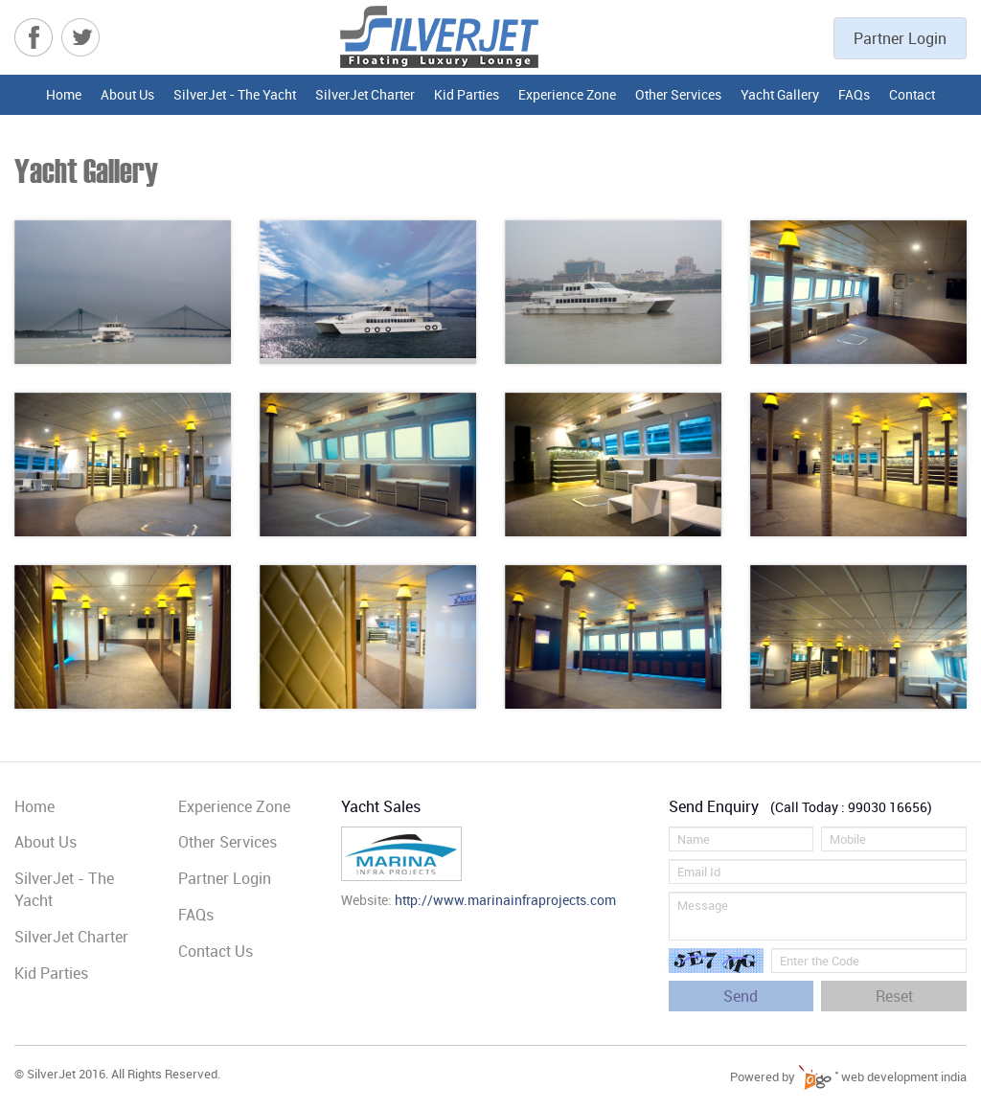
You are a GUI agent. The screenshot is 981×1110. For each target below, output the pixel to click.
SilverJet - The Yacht (234, 94)
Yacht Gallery (780, 94)
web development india (882, 1076)
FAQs (854, 94)
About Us (127, 94)
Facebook (33, 37)
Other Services (678, 94)
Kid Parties (466, 94)
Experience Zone (567, 94)
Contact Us (215, 951)
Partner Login (900, 38)
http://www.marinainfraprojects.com (505, 900)
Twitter (80, 37)
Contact (912, 94)
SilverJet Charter (365, 94)
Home (63, 94)
